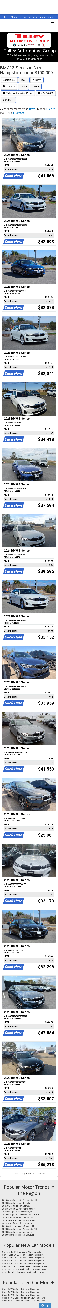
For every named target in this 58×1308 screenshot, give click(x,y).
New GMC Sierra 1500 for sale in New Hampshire (24, 1266)
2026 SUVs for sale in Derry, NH (16, 1203)
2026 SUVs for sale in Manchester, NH (19, 1209)
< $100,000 (45, 93)
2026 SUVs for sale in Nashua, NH (18, 1206)
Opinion (51, 17)
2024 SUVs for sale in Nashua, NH (18, 1223)
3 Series (9, 86)
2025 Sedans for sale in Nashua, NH (18, 1220)
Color (35, 86)
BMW (36, 80)
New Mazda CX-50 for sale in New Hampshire (23, 1255)
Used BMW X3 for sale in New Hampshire (21, 1289)
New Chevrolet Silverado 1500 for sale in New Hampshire (23, 1272)
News (14, 17)
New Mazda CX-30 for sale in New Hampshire (23, 1258)
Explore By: (9, 80)
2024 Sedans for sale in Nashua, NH (18, 1226)
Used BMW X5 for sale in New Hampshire (21, 1292)
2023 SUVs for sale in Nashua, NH (18, 1232)
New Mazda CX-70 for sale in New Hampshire (23, 1263)
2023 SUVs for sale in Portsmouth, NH (19, 1229)
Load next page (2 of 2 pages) (29, 1173)
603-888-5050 (34, 59)
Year (23, 80)
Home (6, 17)
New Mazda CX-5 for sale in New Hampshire (22, 1252)
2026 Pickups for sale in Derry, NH (17, 1212)
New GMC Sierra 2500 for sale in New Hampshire (24, 1269)
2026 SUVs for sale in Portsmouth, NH (19, 1200)
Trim (23, 86)
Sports (42, 17)
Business (32, 17)
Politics (22, 17)
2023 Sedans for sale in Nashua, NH (18, 1235)
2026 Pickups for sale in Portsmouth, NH (20, 1214)
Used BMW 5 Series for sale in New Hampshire (23, 1298)
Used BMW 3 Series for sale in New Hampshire (23, 1301)
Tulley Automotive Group (18, 93)
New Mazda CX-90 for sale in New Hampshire (23, 1260)
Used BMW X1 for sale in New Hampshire (21, 1295)
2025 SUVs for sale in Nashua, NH (18, 1217)
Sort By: (8, 99)
